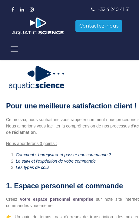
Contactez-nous (98, 26)
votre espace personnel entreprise (56, 199)
